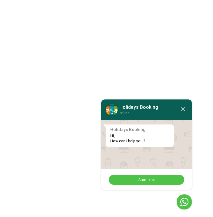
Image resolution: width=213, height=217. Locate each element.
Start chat (146, 180)
